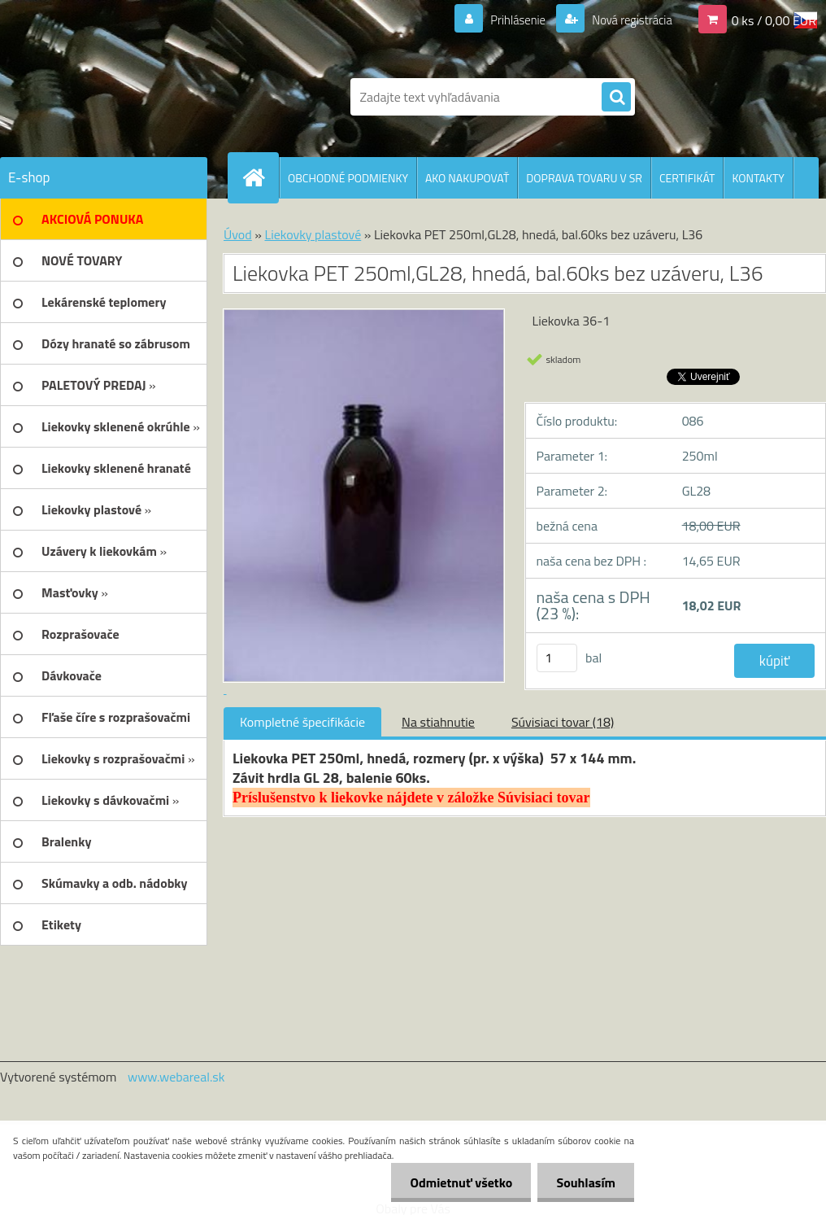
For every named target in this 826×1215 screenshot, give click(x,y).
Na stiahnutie (438, 722)
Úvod (238, 234)
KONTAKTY (758, 177)
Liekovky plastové (312, 234)
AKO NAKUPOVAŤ (467, 177)
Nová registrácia (627, 19)
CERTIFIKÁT (687, 177)
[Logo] (134, 97)
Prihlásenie (508, 19)
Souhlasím (584, 1182)
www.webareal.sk (176, 1076)
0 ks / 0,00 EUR (774, 19)
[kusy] (557, 658)
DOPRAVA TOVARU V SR (584, 177)
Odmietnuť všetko (457, 1182)
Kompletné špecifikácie (302, 722)
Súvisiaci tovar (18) (562, 722)
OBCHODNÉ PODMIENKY (348, 177)
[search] (616, 97)
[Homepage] (260, 177)
